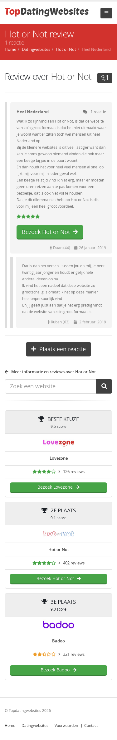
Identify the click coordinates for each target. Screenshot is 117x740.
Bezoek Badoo (58, 670)
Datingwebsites (35, 725)
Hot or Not (71, 76)
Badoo (58, 641)
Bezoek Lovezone (58, 487)
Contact (91, 725)
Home (10, 725)
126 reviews (74, 471)
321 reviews (74, 654)
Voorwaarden (66, 725)
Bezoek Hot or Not (50, 232)
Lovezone (59, 458)
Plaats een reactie (58, 349)
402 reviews (74, 563)
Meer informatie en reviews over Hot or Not (50, 372)
